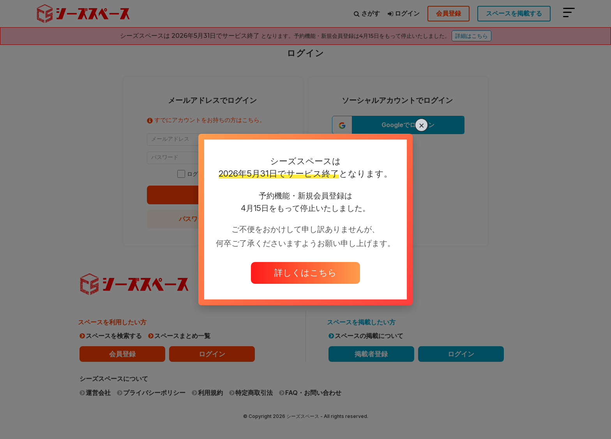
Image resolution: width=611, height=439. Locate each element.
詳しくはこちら (305, 272)
